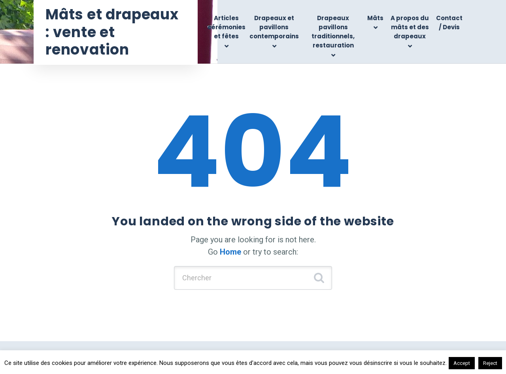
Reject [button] (490, 363)
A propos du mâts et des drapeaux (410, 27)
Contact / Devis (449, 22)
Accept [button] (461, 363)
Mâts (375, 18)
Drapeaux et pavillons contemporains (274, 27)
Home (230, 252)
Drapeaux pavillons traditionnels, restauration (333, 32)
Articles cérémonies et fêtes (226, 27)
